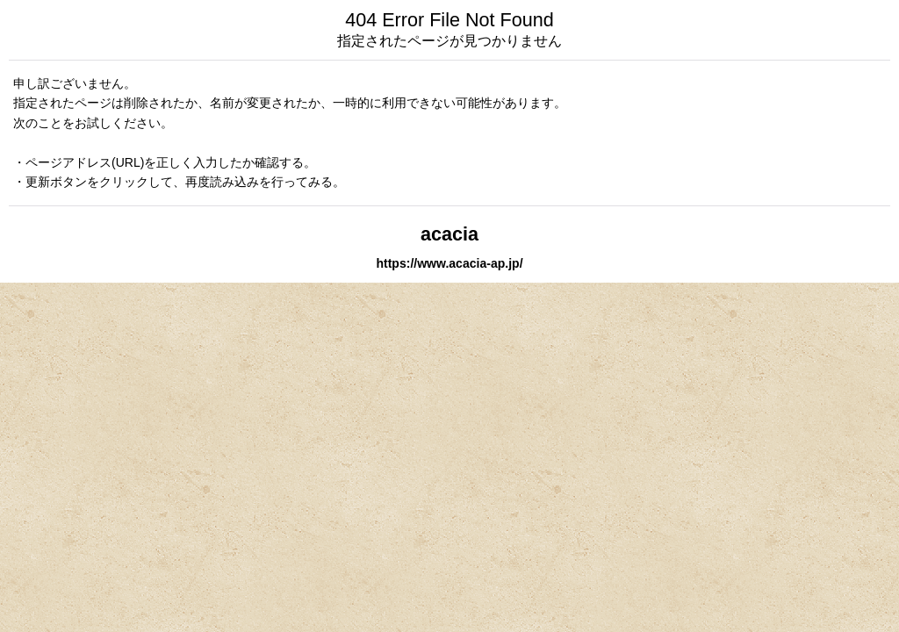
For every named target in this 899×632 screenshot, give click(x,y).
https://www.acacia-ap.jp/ (449, 263)
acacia (449, 234)
